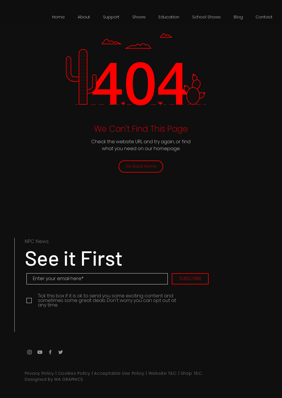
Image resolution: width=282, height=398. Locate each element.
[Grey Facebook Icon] (50, 352)
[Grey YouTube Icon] (40, 352)
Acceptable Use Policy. (119, 373)
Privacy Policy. (39, 373)
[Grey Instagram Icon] (29, 352)
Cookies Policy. (74, 373)
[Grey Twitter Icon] (61, 352)
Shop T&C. (191, 373)
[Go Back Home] (141, 166)
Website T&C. (162, 373)
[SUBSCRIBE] (190, 278)
